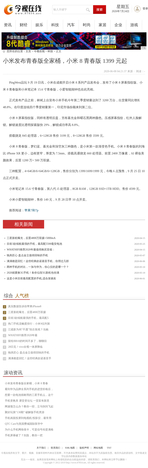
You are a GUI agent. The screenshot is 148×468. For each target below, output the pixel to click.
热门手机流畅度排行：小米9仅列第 (29, 323)
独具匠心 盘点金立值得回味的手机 (27, 255)
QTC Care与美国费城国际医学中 (24, 423)
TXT (109, 447)
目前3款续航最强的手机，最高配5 (28, 317)
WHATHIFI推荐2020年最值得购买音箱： (31, 249)
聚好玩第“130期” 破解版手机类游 (24, 412)
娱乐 (39, 25)
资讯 (8, 25)
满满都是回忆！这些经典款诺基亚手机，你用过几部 (38, 261)
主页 (28, 51)
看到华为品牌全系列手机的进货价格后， (29, 389)
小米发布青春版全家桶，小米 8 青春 (26, 383)
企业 (118, 25)
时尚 (87, 25)
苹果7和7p (31, 210)
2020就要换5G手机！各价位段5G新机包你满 (33, 272)
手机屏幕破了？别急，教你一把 (24, 435)
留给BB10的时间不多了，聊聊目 (27, 341)
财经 (23, 25)
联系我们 (55, 447)
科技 (55, 25)
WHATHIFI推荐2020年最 (22, 335)
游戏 (134, 25)
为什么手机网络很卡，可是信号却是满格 (29, 429)
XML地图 (70, 447)
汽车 (71, 25)
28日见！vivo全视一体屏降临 (25, 346)
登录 (145, 8)
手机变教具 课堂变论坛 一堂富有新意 (27, 400)
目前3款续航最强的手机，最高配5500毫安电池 (34, 243)
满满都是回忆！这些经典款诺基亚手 (29, 358)
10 (4, 358)
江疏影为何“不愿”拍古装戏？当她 (28, 329)
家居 (102, 25)
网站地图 (98, 447)
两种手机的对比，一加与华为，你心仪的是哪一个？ (38, 266)
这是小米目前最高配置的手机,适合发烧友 (31, 278)
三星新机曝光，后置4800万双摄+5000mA (31, 238)
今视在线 (39, 51)
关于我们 (41, 447)
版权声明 (84, 447)
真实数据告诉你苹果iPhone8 (24, 306)
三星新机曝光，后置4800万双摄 (27, 312)
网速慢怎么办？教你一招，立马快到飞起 (29, 406)
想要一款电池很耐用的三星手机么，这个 (29, 394)
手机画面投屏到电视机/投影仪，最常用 (28, 418)
